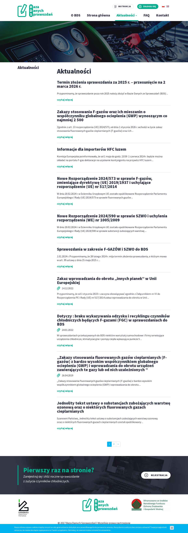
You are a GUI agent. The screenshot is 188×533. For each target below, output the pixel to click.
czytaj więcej (65, 99)
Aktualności (127, 15)
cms (90, 527)
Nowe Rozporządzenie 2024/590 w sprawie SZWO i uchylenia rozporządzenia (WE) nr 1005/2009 (112, 218)
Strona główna (98, 15)
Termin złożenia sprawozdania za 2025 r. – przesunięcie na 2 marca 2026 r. (111, 84)
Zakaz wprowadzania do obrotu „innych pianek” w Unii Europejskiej (107, 280)
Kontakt (162, 15)
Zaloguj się (149, 6)
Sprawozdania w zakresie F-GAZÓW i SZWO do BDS (102, 249)
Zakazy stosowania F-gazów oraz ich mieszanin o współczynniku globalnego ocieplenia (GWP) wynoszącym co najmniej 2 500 (112, 115)
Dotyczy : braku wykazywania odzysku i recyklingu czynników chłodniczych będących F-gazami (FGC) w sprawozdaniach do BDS (113, 320)
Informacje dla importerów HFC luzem (91, 149)
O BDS (75, 15)
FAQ (146, 15)
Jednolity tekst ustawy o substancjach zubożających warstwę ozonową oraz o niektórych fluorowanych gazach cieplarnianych (113, 407)
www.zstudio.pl (103, 527)
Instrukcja (124, 6)
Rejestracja (159, 475)
